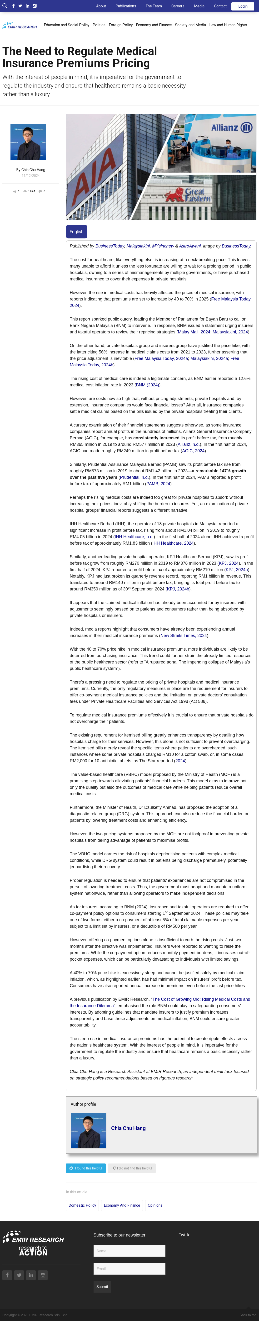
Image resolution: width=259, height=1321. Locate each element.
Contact (220, 6)
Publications (125, 6)
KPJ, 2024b (178, 589)
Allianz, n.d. (189, 444)
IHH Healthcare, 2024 (173, 543)
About (101, 6)
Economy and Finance (154, 25)
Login (243, 6)
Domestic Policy (82, 1205)
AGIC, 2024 (193, 450)
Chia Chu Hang (128, 1128)
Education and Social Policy (67, 25)
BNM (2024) (147, 385)
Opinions (155, 1205)
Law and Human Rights (228, 25)
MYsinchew (163, 246)
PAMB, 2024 (158, 483)
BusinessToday (109, 246)
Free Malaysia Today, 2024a (161, 358)
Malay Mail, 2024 (194, 332)
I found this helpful (86, 1168)
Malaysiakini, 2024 (230, 332)
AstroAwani (190, 246)
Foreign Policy (121, 25)
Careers (177, 6)
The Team (154, 6)
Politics (99, 25)
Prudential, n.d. (134, 477)
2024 (180, 760)
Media (199, 6)
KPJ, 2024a (237, 569)
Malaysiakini (138, 246)
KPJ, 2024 (229, 563)
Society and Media (190, 25)
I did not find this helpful (132, 1168)
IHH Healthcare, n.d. (134, 536)
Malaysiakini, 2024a (209, 358)
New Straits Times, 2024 (183, 635)
